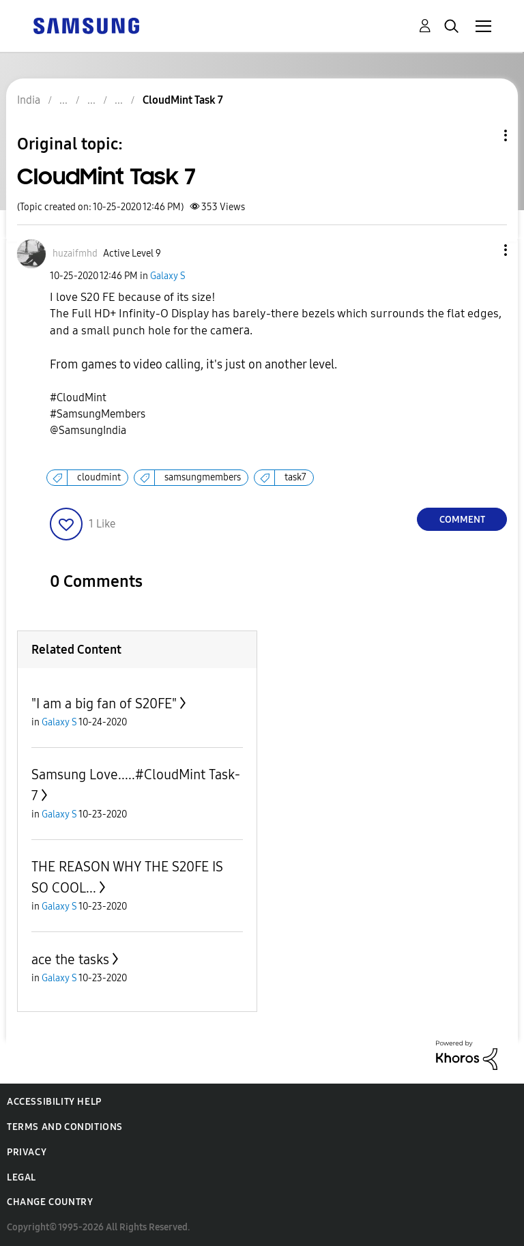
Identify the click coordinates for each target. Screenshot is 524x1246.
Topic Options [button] (482, 135)
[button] (483, 250)
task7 (295, 477)
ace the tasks (70, 959)
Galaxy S (168, 276)
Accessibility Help (54, 1101)
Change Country (50, 1202)
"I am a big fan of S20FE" (104, 703)
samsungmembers (202, 477)
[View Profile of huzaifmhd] (75, 253)
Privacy (26, 1152)
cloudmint (99, 477)
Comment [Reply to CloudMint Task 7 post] (462, 519)
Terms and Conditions (65, 1127)
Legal (21, 1177)
